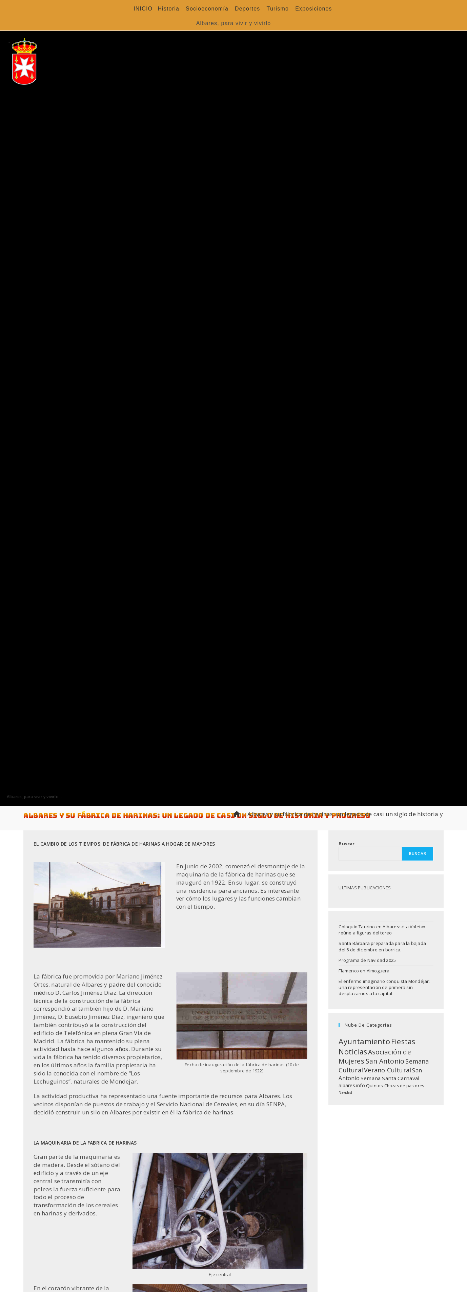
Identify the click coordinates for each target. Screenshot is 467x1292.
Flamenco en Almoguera (364, 971)
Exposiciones (313, 9)
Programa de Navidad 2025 (367, 960)
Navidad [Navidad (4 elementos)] (345, 1092)
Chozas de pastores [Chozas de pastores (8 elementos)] (404, 1086)
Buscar (346, 844)
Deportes (247, 9)
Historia (168, 9)
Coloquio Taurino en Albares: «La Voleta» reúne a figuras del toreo (382, 930)
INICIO (143, 9)
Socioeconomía (207, 9)
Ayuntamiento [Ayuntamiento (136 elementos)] (364, 1041)
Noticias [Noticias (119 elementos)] (353, 1051)
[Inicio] (237, 814)
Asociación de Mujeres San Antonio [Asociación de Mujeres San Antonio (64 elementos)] (375, 1056)
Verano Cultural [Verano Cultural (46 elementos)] (387, 1070)
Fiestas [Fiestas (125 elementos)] (403, 1041)
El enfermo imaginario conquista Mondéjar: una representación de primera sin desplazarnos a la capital (384, 987)
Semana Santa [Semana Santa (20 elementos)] (378, 1078)
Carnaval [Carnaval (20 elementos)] (409, 1078)
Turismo (278, 9)
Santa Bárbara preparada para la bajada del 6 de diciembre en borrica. (382, 946)
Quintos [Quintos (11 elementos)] (374, 1086)
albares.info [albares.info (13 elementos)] (352, 1085)
